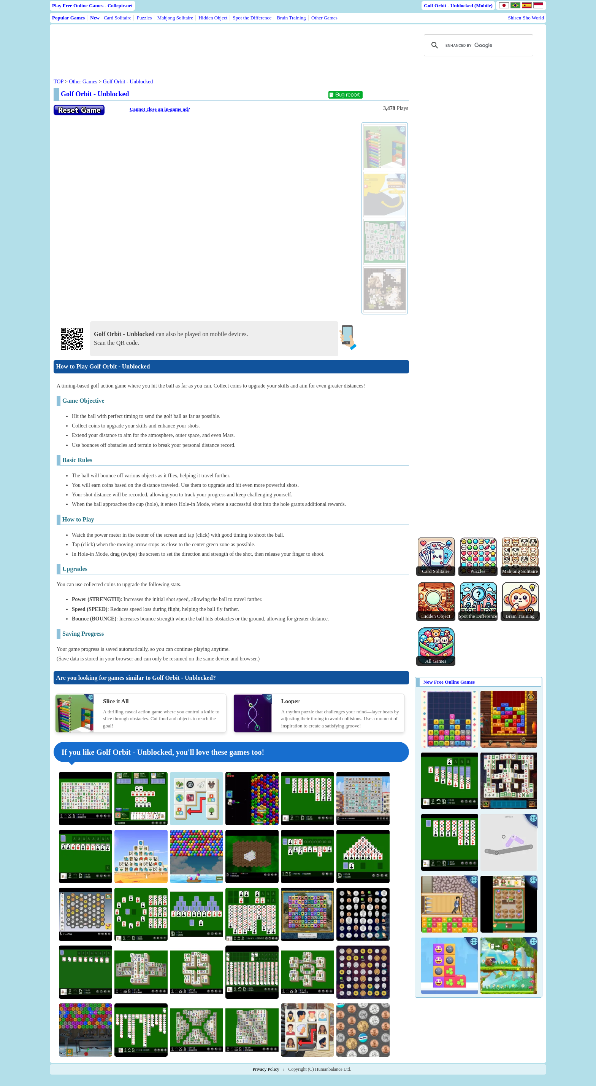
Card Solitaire (118, 18)
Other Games (324, 18)
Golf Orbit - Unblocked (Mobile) (458, 5)
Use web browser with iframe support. (206, 219)
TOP (58, 82)
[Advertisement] (199, 45)
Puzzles (144, 18)
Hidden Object (212, 18)
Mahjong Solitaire (175, 18)
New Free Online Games (449, 682)
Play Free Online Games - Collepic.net (92, 5)
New (95, 18)
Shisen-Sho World (526, 18)
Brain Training (291, 18)
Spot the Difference (252, 18)
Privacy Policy (266, 1069)
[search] (477, 45)
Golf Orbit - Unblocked (128, 82)
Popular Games (68, 18)
